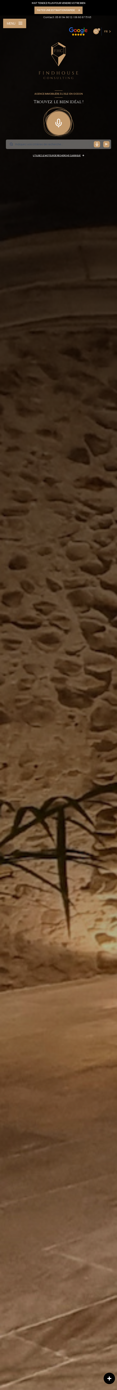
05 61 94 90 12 (63, 17)
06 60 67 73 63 (82, 17)
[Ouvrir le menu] (14, 23)
